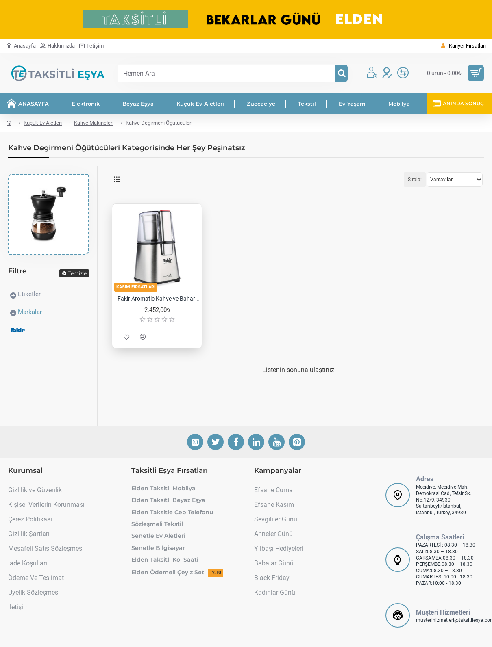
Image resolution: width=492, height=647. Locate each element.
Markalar (30, 312)
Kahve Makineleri (93, 123)
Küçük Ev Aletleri (43, 123)
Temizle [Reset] (77, 273)
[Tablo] (117, 179)
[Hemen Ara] (341, 73)
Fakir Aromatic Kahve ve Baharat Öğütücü (159, 298)
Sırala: (415, 179)
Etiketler (29, 294)
